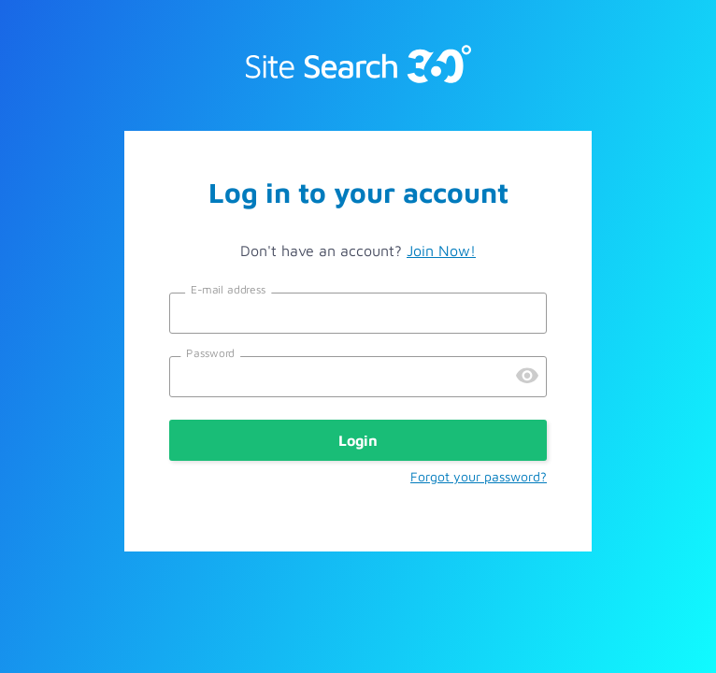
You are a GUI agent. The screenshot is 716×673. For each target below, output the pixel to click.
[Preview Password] (527, 376)
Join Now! (441, 250)
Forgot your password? (478, 476)
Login (358, 440)
